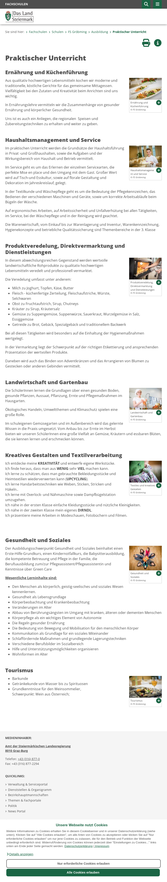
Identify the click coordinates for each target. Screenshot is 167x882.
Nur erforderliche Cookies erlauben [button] (83, 863)
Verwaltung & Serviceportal (28, 784)
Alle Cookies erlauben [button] (83, 872)
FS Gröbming (76, 32)
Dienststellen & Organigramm (30, 790)
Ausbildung (98, 32)
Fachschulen (36, 32)
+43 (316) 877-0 (29, 759)
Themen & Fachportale (24, 800)
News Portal (16, 811)
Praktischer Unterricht (128, 32)
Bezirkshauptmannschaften (28, 795)
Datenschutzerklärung (78, 846)
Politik (12, 806)
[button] (19, 854)
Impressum (102, 846)
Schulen (56, 32)
